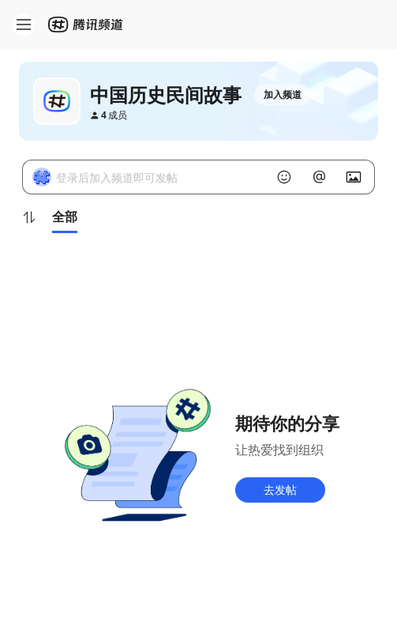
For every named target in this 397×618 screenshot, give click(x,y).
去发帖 (280, 489)
